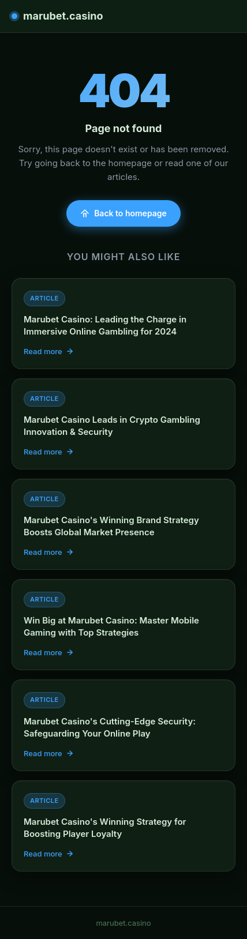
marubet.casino (57, 16)
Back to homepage (123, 213)
